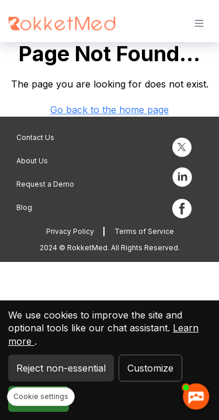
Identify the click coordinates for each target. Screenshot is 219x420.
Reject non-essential (61, 368)
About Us (32, 160)
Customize (150, 368)
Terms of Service (144, 231)
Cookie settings (40, 396)
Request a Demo (45, 184)
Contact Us (35, 137)
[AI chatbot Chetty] (195, 396)
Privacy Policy (70, 231)
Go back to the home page (109, 110)
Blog (24, 207)
